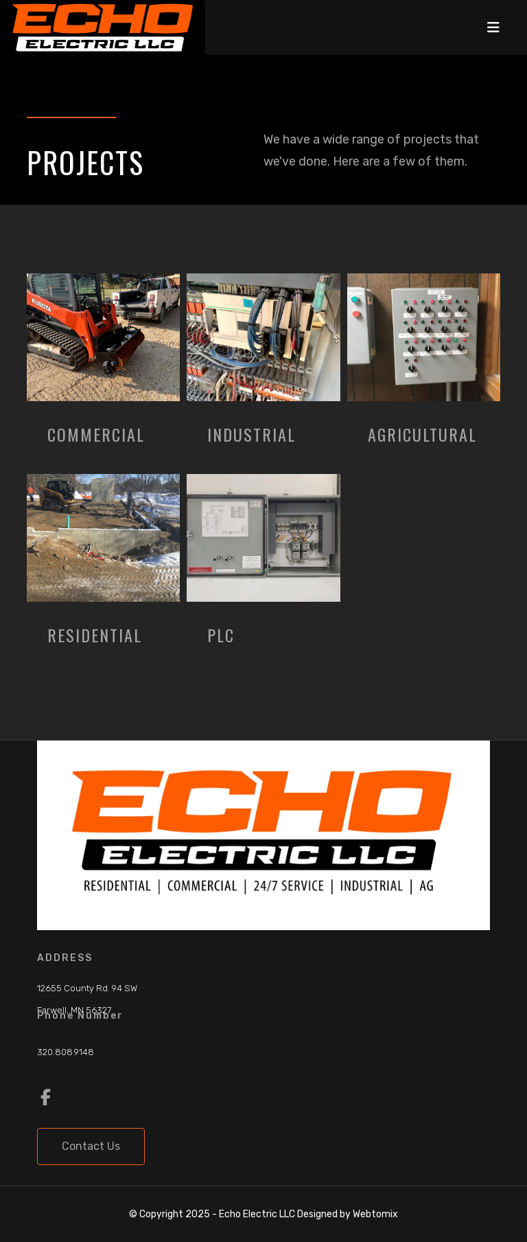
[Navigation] (493, 27)
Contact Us (91, 1146)
